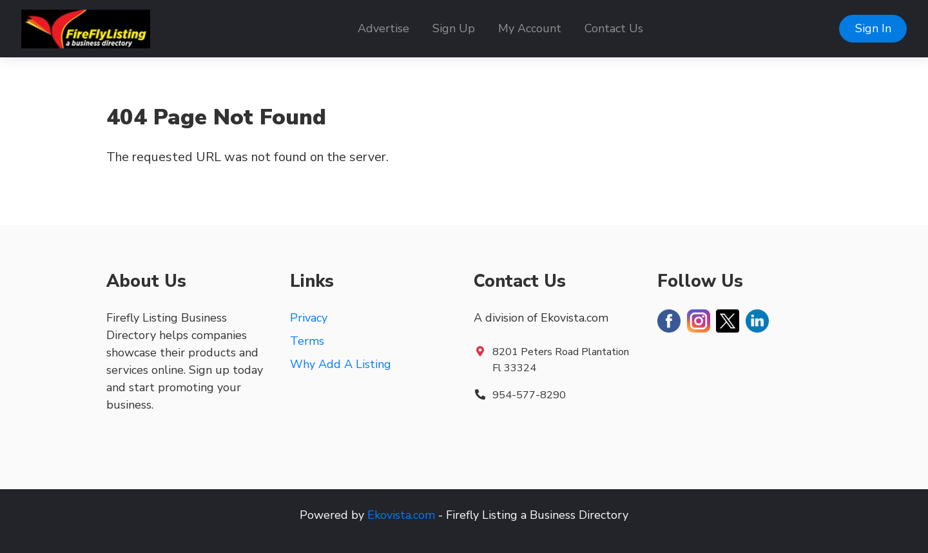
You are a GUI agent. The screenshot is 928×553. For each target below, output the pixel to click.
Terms (307, 341)
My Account (529, 28)
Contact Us (614, 28)
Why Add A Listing (340, 364)
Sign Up (453, 28)
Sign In (873, 28)
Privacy (308, 317)
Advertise (383, 28)
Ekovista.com (401, 515)
